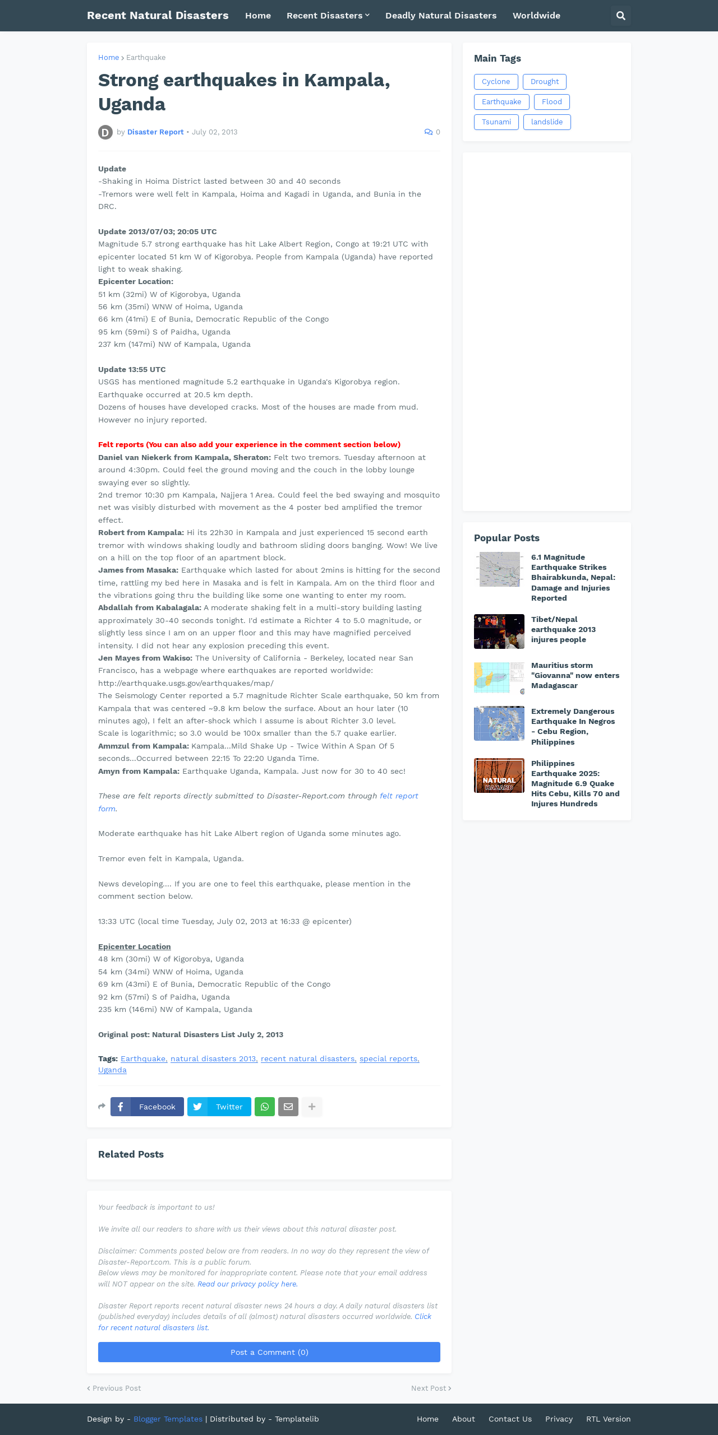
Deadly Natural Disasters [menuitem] (441, 15)
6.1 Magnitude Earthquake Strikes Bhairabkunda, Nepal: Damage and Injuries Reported (573, 577)
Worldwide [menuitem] (536, 15)
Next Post (428, 1388)
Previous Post (117, 1388)
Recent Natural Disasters (158, 15)
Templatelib (297, 1418)
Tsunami (496, 122)
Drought (545, 81)
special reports (388, 1059)
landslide (547, 122)
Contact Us (510, 1418)
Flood (552, 101)
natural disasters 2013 (213, 1059)
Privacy (559, 1418)
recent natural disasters (308, 1059)
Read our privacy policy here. (247, 1284)
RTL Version (608, 1418)
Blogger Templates (168, 1418)
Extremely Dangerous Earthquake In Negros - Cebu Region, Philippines (573, 726)
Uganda (112, 1070)
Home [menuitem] (258, 15)
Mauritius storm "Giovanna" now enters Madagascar (575, 675)
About (463, 1418)
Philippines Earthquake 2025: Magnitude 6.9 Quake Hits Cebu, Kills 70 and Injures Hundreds (575, 784)
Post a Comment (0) (270, 1352)
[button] (621, 16)
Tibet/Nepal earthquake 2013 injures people (563, 629)
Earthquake (146, 57)
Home (108, 57)
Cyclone (496, 81)
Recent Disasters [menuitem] (325, 15)
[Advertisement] (547, 332)
